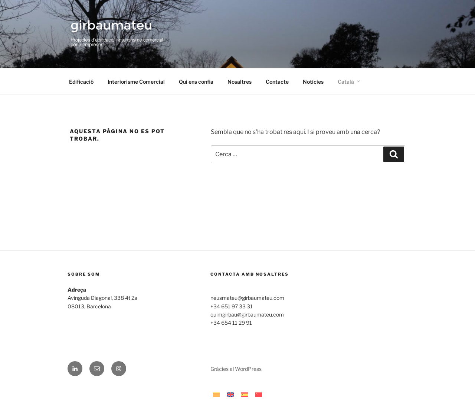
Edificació (81, 81)
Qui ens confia (196, 81)
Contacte (277, 81)
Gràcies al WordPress (236, 369)
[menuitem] (348, 82)
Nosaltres (239, 81)
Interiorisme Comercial (136, 81)
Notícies (313, 81)
